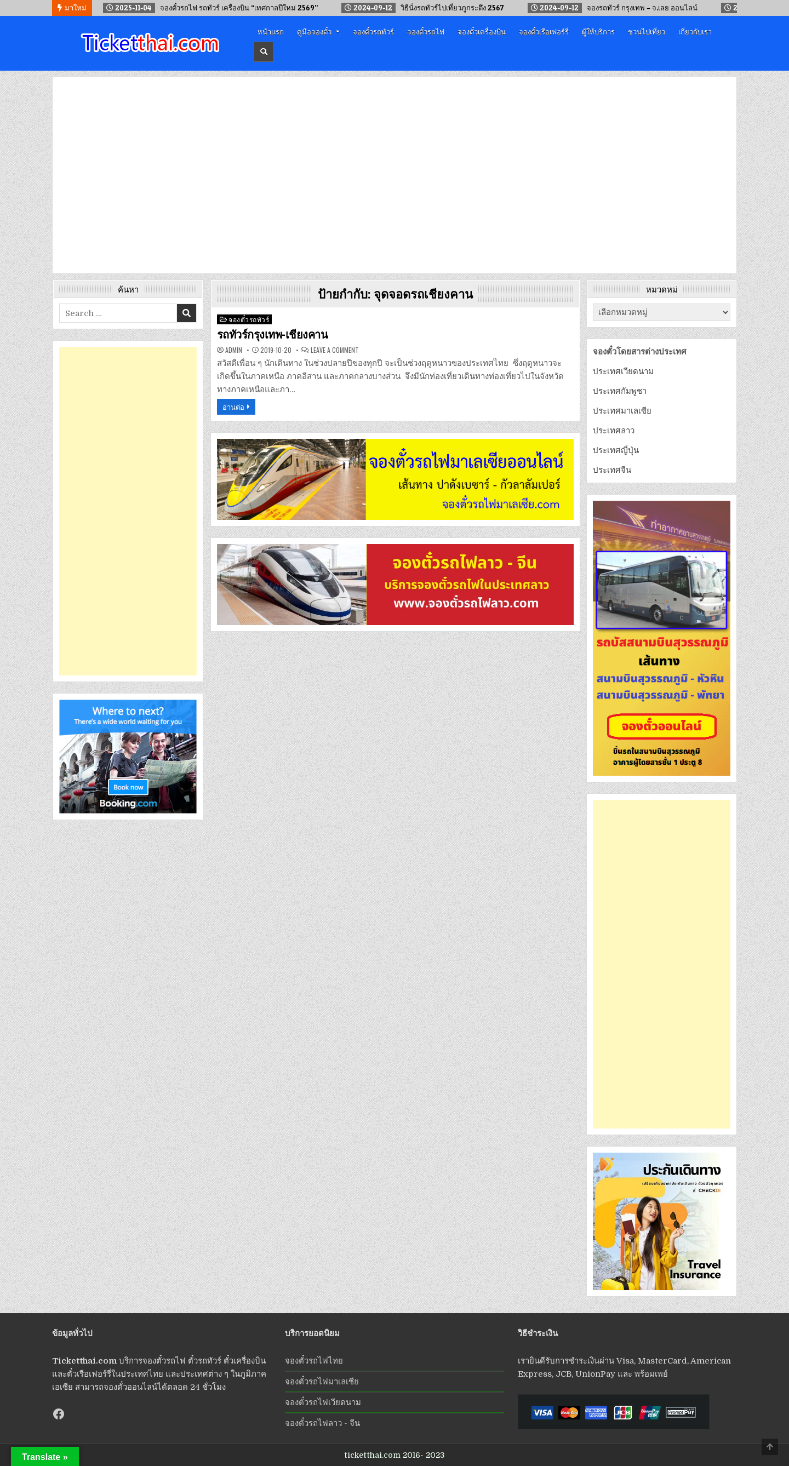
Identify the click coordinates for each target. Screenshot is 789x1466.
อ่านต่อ (233, 406)
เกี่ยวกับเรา (695, 31)
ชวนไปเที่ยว (646, 31)
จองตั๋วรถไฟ (425, 31)
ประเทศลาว (613, 431)
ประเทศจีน (612, 470)
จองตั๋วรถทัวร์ (373, 31)
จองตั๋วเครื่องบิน (482, 31)
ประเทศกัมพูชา (620, 391)
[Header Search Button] (264, 52)
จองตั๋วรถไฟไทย (314, 1361)
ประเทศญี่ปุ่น (616, 450)
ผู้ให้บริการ (598, 31)
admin (233, 350)
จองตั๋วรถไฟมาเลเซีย (322, 1382)
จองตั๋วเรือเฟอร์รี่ (544, 31)
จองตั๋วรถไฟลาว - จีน (322, 1423)
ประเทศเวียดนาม (623, 371)
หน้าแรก (271, 31)
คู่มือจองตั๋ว (314, 31)
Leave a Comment (335, 350)
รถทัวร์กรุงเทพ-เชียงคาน (272, 334)
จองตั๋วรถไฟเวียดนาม (323, 1402)
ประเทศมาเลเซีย (622, 411)
